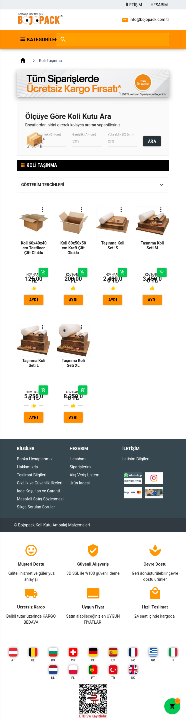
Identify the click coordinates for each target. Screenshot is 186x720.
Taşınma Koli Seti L (33, 363)
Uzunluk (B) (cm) (49, 134)
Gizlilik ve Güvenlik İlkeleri (39, 483)
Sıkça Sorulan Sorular (36, 507)
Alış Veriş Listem (84, 475)
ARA (152, 141)
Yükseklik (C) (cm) (121, 134)
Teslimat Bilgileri (31, 475)
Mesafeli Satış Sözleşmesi (40, 499)
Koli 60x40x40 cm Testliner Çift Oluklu (34, 248)
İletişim (134, 5)
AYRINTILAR (33, 301)
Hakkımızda (27, 467)
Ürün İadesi (80, 483)
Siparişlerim (80, 467)
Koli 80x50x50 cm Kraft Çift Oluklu (73, 248)
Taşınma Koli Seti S (112, 245)
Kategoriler (38, 39)
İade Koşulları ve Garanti (38, 491)
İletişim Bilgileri (135, 459)
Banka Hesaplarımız (34, 459)
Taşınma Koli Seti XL (73, 363)
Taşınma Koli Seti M (152, 245)
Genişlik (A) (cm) (84, 134)
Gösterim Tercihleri (42, 184)
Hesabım (159, 5)
